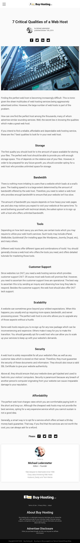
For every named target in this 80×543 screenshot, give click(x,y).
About (50, 505)
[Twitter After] (44, 436)
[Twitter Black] (37, 40)
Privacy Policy (42, 505)
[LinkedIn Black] (42, 40)
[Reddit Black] (48, 40)
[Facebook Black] (31, 40)
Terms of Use (32, 505)
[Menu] (3, 4)
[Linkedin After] (50, 436)
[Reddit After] (55, 436)
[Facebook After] (39, 436)
